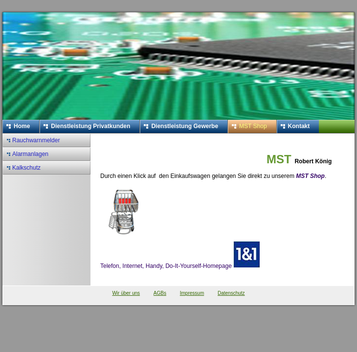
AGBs (160, 293)
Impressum (192, 293)
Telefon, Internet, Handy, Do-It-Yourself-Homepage (180, 266)
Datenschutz (231, 293)
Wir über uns (126, 293)
